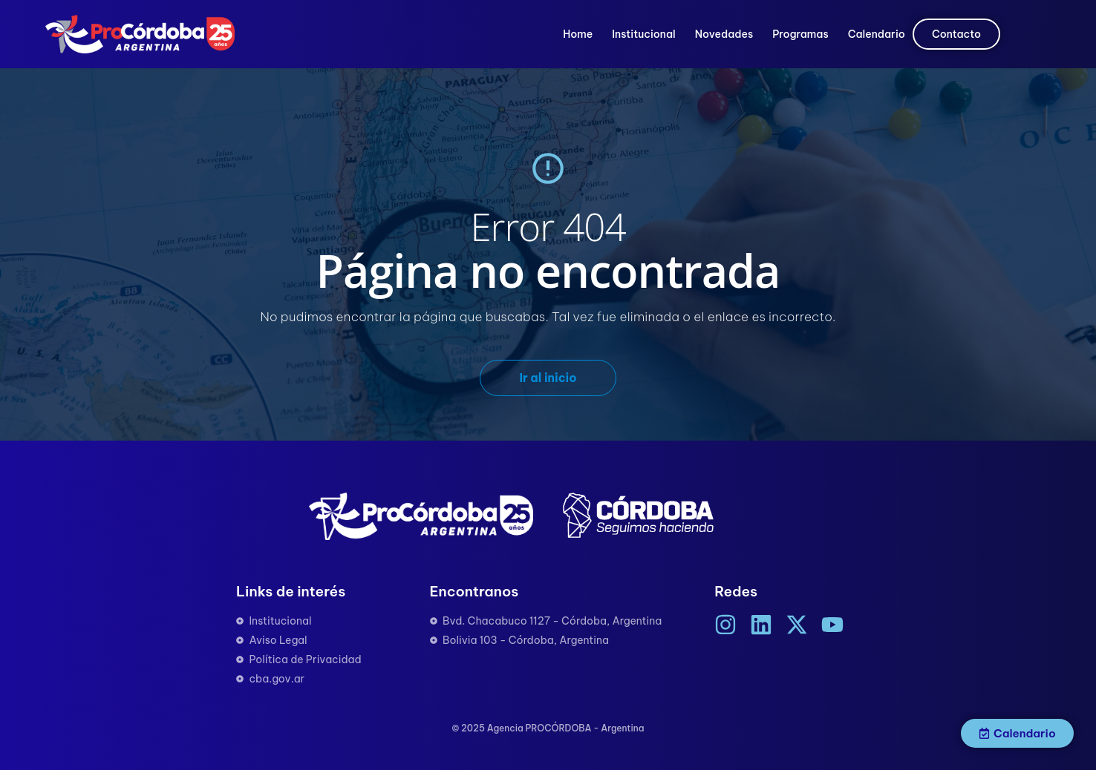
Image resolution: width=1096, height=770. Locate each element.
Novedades (724, 34)
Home (578, 34)
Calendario (876, 34)
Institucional (643, 34)
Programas (800, 34)
